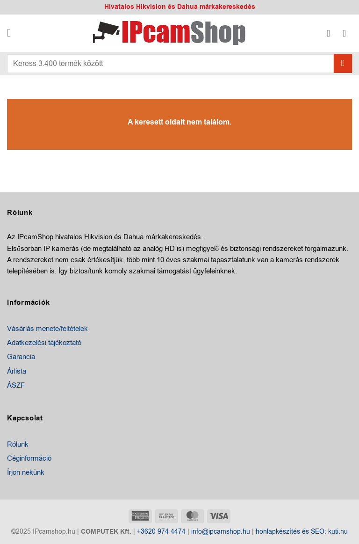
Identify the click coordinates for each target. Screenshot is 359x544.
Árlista (16, 371)
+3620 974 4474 (161, 531)
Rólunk (18, 444)
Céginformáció (29, 458)
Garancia (21, 356)
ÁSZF (16, 385)
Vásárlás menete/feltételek (47, 328)
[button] (12, 33)
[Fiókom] (331, 33)
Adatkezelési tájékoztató (44, 342)
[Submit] (343, 63)
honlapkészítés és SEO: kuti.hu (302, 531)
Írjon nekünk (25, 472)
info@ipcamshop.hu (220, 531)
